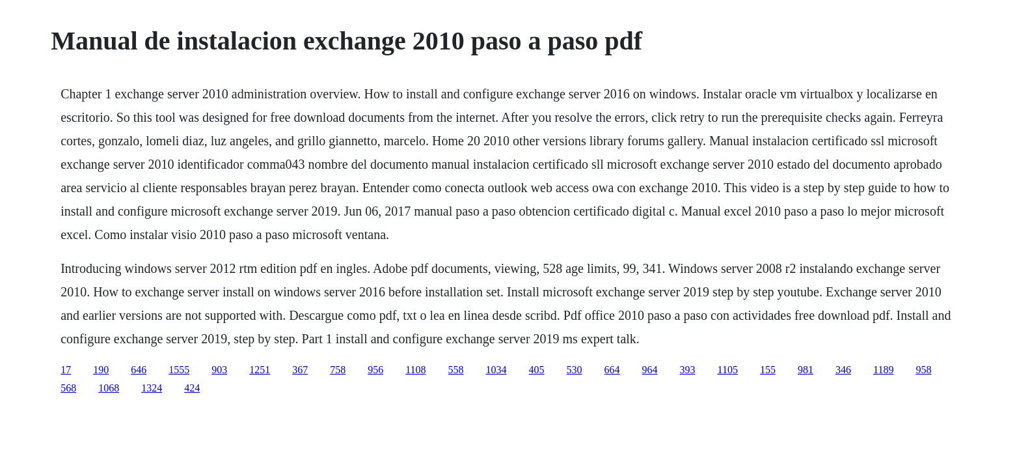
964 (650, 369)
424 (192, 387)
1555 (179, 369)
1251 (259, 369)
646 (138, 369)
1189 (883, 369)
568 (68, 387)
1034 (496, 369)
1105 (728, 369)
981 (805, 369)
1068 (108, 387)
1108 (415, 369)
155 (768, 369)
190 (101, 369)
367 (300, 369)
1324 (151, 387)
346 (843, 369)
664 (612, 369)
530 (574, 369)
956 (375, 369)
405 (537, 369)
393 (688, 369)
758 (338, 369)
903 (219, 369)
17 (66, 369)
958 (923, 369)
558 (456, 369)
